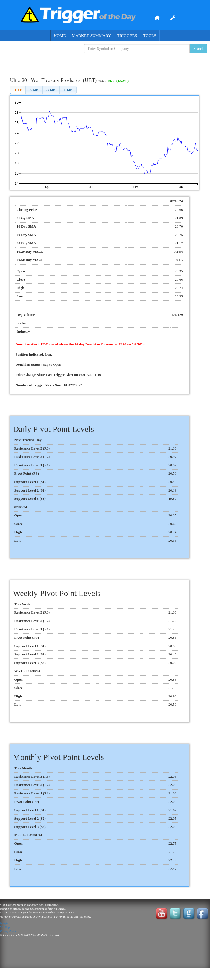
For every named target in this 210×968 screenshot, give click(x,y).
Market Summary (91, 35)
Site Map (5, 927)
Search (198, 49)
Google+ (5, 923)
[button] (17, 90)
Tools (149, 35)
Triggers (127, 35)
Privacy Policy (8, 931)
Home (60, 35)
